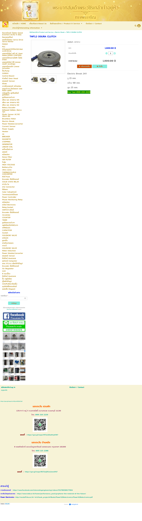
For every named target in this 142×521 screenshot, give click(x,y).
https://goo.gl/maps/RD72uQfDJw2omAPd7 (40, 472)
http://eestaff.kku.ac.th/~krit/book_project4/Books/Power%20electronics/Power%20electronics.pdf (54, 497)
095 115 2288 (42, 450)
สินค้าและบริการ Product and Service (41, 32)
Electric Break (59, 32)
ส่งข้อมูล (14, 303)
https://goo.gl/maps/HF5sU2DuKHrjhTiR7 (42, 435)
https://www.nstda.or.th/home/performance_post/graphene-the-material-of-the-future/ (51, 493)
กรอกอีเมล (4, 296)
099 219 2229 (41, 414)
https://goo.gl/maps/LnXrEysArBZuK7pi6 (11, 401)
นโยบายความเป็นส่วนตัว (12, 309)
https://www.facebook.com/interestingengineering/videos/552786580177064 (43, 490)
